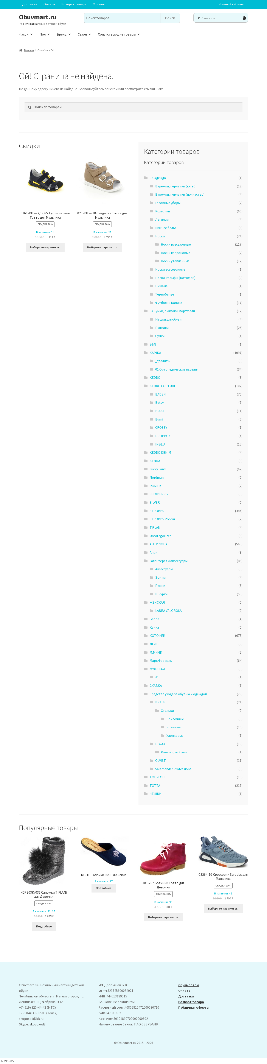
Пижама (161, 286)
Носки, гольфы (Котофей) (175, 278)
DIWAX (160, 744)
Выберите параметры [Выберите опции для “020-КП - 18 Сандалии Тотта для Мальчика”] (102, 247)
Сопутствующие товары (119, 34)
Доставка (29, 4)
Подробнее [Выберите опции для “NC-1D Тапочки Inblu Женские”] (103, 888)
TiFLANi (155, 527)
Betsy (159, 402)
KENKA (155, 461)
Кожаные (173, 727)
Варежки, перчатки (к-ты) (175, 186)
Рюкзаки (162, 328)
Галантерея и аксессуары (169, 561)
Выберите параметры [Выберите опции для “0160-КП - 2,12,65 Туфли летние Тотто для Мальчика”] (45, 247)
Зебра (154, 619)
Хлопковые (174, 735)
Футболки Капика (168, 303)
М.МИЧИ (156, 652)
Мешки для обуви (168, 319)
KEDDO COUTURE (163, 386)
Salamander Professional (173, 769)
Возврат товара (73, 4)
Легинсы (162, 219)
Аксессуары (164, 569)
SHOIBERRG (159, 494)
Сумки (160, 336)
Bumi (159, 419)
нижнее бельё (166, 228)
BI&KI (159, 411)
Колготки (162, 211)
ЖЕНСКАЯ (157, 602)
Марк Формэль (161, 660)
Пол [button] (45, 34)
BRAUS (160, 702)
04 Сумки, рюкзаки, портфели (172, 311)
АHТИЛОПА (159, 544)
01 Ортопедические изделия (176, 369)
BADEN (160, 394)
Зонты (160, 577)
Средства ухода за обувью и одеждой (178, 694)
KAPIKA (155, 353)
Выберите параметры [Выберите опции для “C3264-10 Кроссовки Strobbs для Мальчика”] (223, 908)
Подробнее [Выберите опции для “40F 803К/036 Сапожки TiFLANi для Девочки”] (44, 926)
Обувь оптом (188, 985)
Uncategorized (160, 536)
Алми (153, 552)
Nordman (157, 477)
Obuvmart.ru (37, 17)
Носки (160, 236)
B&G (153, 344)
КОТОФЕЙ (157, 635)
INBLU (160, 444)
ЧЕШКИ (155, 793)
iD (156, 677)
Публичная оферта (193, 1007)
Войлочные (175, 719)
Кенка (154, 627)
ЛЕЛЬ (154, 644)
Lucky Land (158, 469)
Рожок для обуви (174, 752)
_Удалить (162, 361)
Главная (29, 50)
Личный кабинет (232, 4)
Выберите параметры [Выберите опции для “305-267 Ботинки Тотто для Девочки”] (163, 917)
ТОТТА (155, 785)
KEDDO (155, 377)
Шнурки (161, 594)
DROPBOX (162, 436)
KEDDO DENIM (160, 452)
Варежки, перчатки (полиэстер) (179, 194)
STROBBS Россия (162, 519)
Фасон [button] (26, 34)
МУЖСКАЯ (157, 669)
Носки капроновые (175, 253)
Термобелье (164, 294)
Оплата (49, 4)
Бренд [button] (64, 34)
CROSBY (161, 427)
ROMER (155, 486)
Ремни (160, 585)
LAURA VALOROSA (168, 610)
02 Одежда (158, 178)
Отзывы (99, 4)
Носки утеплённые (175, 261)
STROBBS (157, 511)
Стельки (167, 710)
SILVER (155, 502)
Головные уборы (167, 203)
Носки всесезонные (176, 244)
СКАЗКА (156, 685)
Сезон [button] (85, 34)
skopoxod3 (37, 1024)
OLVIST (160, 760)
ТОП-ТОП (157, 777)
